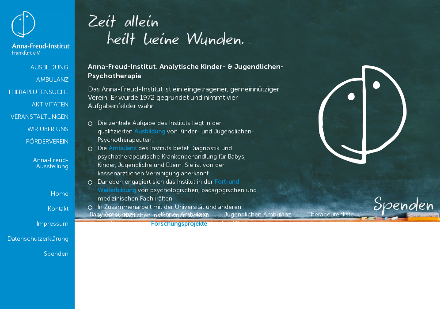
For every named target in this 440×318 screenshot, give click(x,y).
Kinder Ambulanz (184, 214)
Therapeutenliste (330, 214)
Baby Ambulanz (111, 214)
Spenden (403, 206)
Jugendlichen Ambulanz (257, 214)
